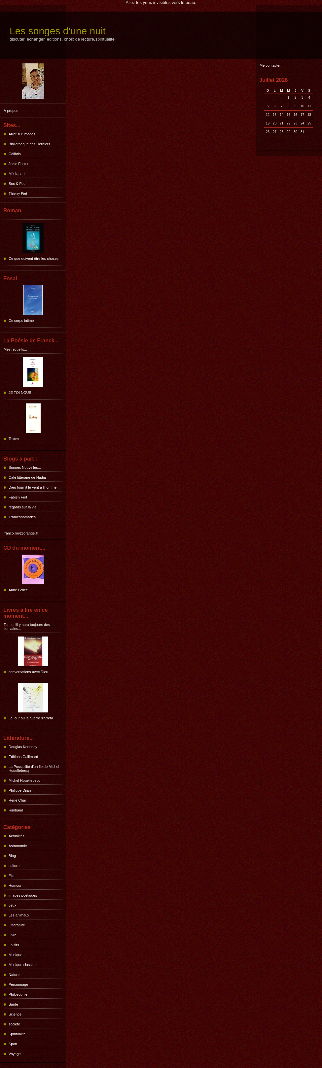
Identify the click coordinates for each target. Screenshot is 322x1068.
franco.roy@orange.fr (21, 533)
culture (14, 866)
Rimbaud (16, 810)
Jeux (12, 905)
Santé (13, 1004)
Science (15, 1014)
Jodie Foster (19, 164)
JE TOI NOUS (20, 393)
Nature (14, 975)
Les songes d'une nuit (58, 30)
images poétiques (23, 895)
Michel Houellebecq (24, 780)
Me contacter (270, 65)
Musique (15, 955)
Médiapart (17, 174)
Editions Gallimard (23, 757)
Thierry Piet (18, 193)
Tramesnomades (22, 517)
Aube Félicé (18, 590)
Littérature (17, 925)
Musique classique (24, 965)
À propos (11, 111)
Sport (13, 1044)
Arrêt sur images (22, 134)
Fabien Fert (18, 497)
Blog (12, 856)
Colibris (15, 154)
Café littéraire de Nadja (27, 477)
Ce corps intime (21, 321)
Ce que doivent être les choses (33, 258)
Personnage (18, 984)
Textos (14, 439)
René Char (17, 800)
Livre (13, 935)
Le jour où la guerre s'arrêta (31, 718)
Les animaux (19, 915)
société (14, 1024)
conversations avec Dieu (28, 672)
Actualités (16, 836)
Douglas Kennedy (23, 747)
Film (12, 876)
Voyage (15, 1054)
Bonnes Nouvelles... (25, 467)
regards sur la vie (22, 507)
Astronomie (18, 846)
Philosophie (18, 994)
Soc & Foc (17, 184)
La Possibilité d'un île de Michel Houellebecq (34, 769)
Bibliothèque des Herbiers (29, 144)
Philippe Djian (20, 790)
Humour (15, 885)
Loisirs (14, 945)
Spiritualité (17, 1034)
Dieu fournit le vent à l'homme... (34, 487)
